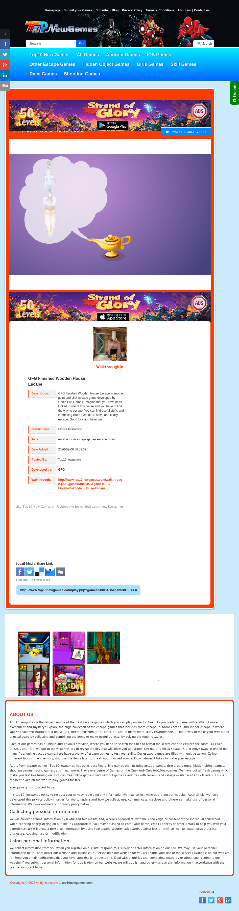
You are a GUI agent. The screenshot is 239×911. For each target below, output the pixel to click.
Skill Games (183, 64)
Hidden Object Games (106, 64)
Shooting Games (82, 73)
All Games (88, 54)
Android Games (123, 54)
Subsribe (101, 10)
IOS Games (159, 54)
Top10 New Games (50, 54)
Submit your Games (78, 10)
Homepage (52, 10)
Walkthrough (110, 366)
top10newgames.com (77, 883)
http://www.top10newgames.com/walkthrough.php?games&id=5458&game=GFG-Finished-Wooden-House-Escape (90, 484)
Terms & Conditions (160, 10)
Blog (115, 10)
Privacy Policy (132, 10)
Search (207, 43)
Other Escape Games (52, 64)
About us (184, 10)
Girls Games (150, 64)
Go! (82, 43)
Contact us (202, 10)
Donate (234, 92)
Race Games (43, 73)
